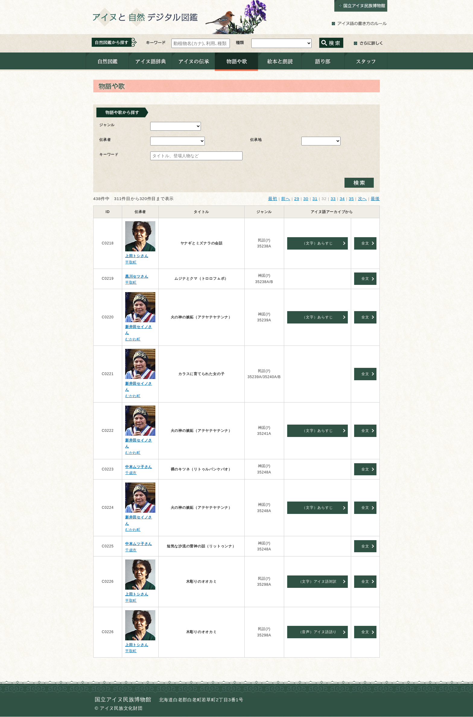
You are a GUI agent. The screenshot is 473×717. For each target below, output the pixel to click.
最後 (375, 198)
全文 (365, 243)
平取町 (131, 262)
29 (296, 198)
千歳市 (131, 473)
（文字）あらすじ (317, 243)
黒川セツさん (136, 276)
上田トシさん (136, 256)
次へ (362, 198)
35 (351, 198)
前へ (285, 198)
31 (315, 198)
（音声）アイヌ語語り (317, 632)
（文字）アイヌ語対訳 (317, 581)
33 (333, 198)
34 (342, 198)
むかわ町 (133, 339)
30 (305, 198)
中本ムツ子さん (138, 467)
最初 (272, 198)
